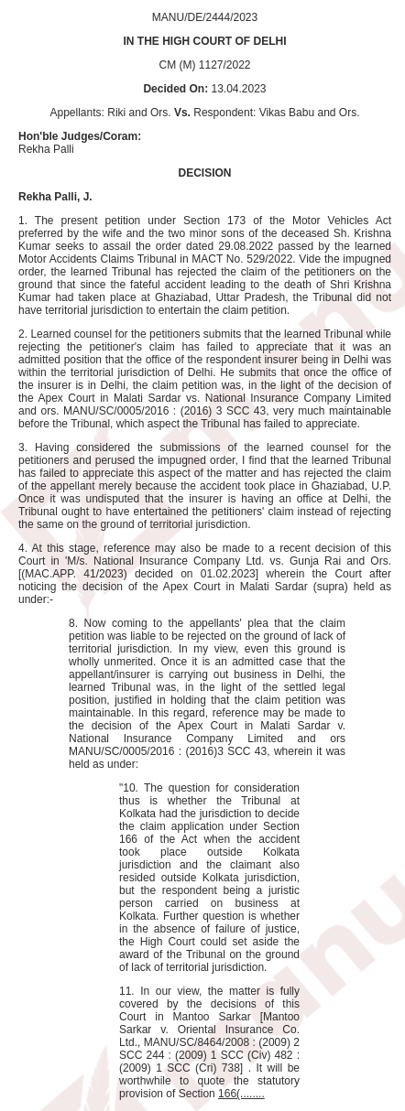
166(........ (241, 1093)
